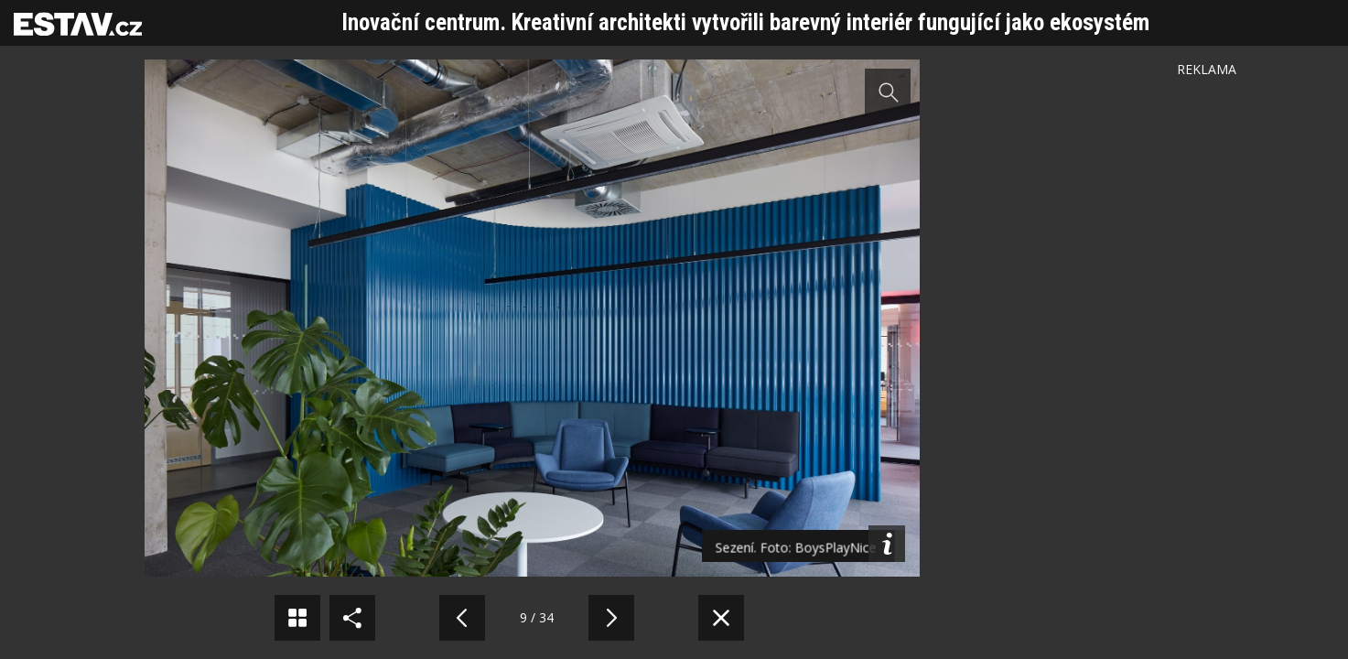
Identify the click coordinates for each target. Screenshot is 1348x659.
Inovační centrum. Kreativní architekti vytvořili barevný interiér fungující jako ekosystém (745, 22)
